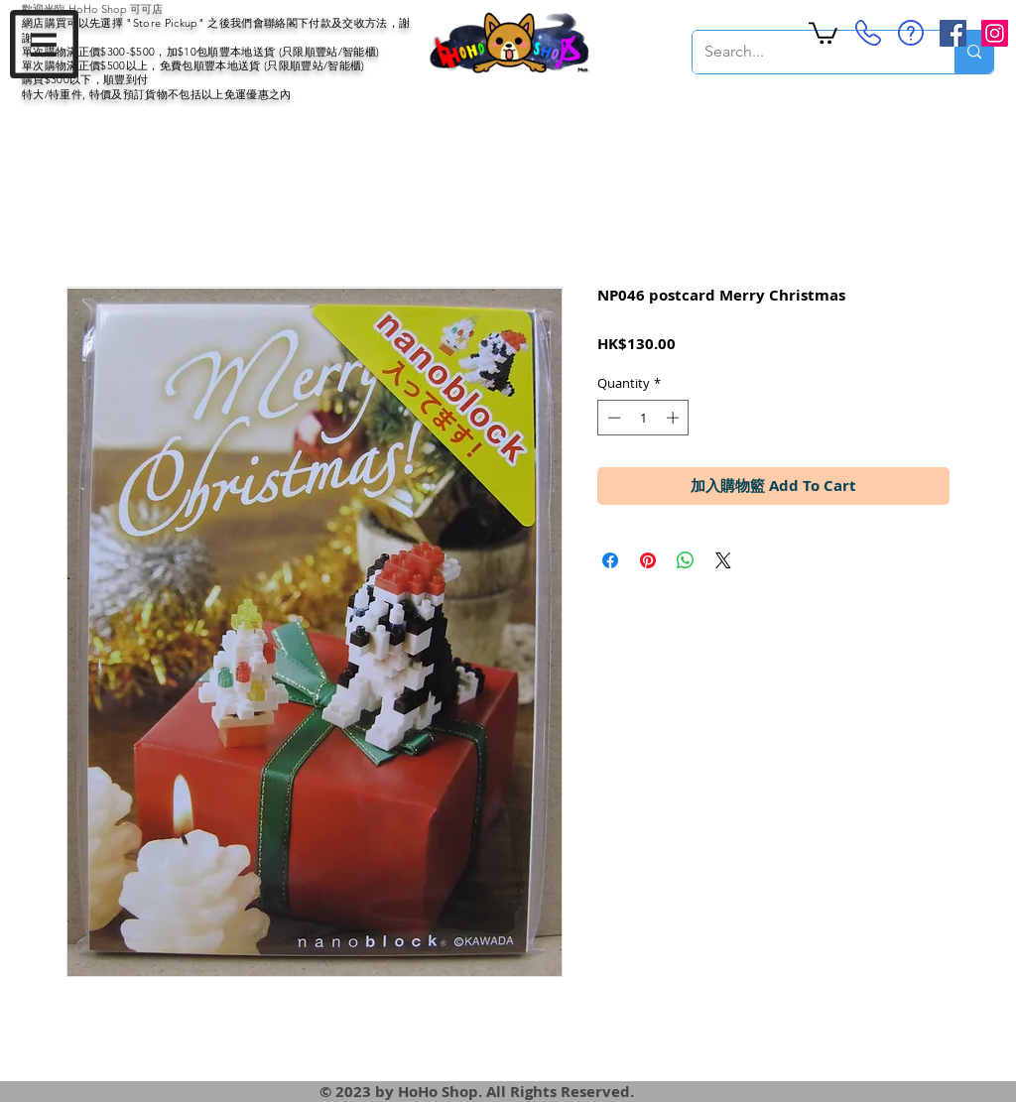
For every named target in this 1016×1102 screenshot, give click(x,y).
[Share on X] (723, 560)
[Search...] (808, 52)
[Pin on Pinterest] (648, 560)
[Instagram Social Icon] (994, 33)
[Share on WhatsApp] (686, 560)
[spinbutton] (643, 417)
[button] (44, 44)
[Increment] (675, 417)
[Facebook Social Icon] (953, 33)
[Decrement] (612, 417)
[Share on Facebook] (610, 560)
